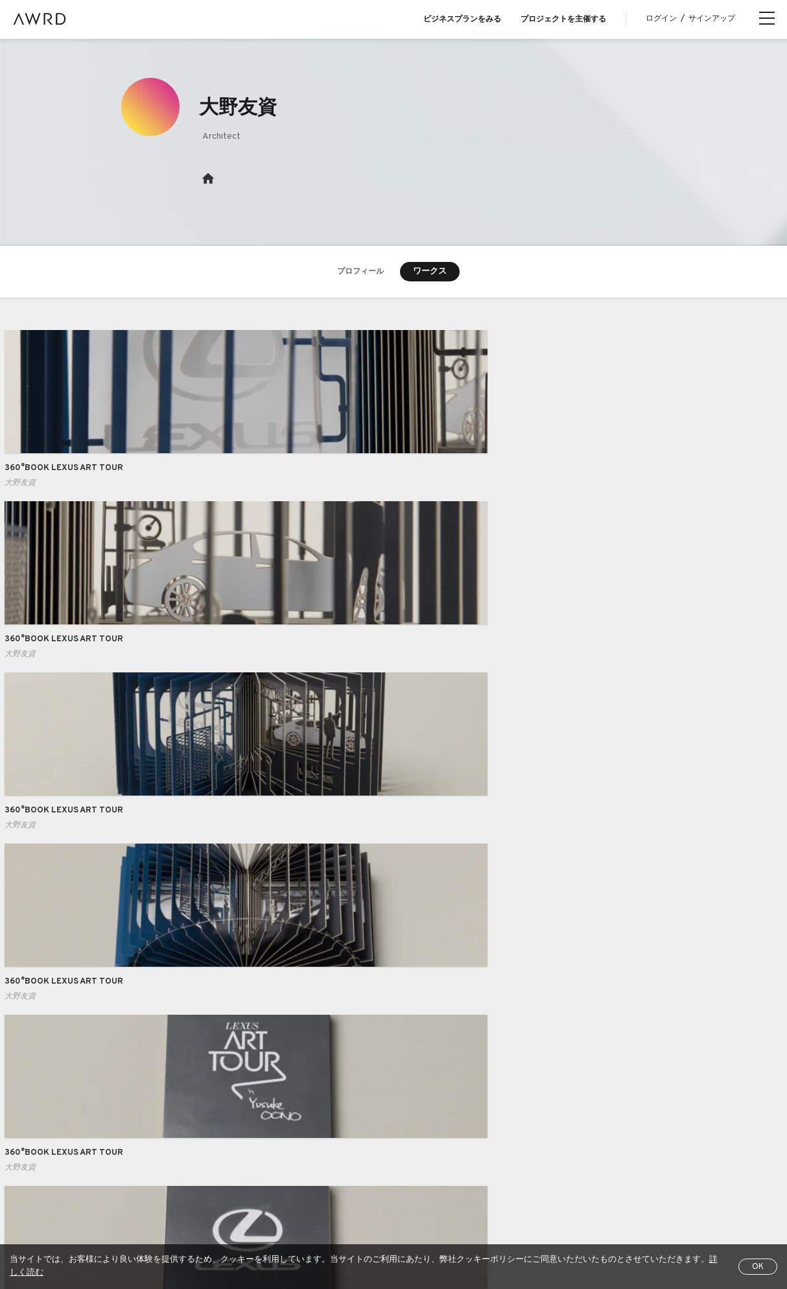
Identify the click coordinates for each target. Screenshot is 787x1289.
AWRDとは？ (89, 1047)
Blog (73, 1073)
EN (586, 1231)
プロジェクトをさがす (107, 1099)
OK (758, 1267)
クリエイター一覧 (98, 1125)
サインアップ (711, 19)
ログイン (661, 19)
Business (263, 1047)
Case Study (268, 1073)
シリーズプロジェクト (107, 1152)
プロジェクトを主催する (563, 19)
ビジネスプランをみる (462, 19)
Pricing (259, 1099)
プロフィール (360, 272)
